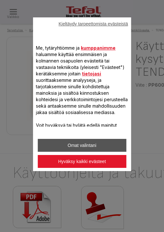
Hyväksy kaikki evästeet (82, 161)
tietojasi (91, 73)
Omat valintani (82, 145)
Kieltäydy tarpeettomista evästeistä (93, 23)
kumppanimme (98, 48)
